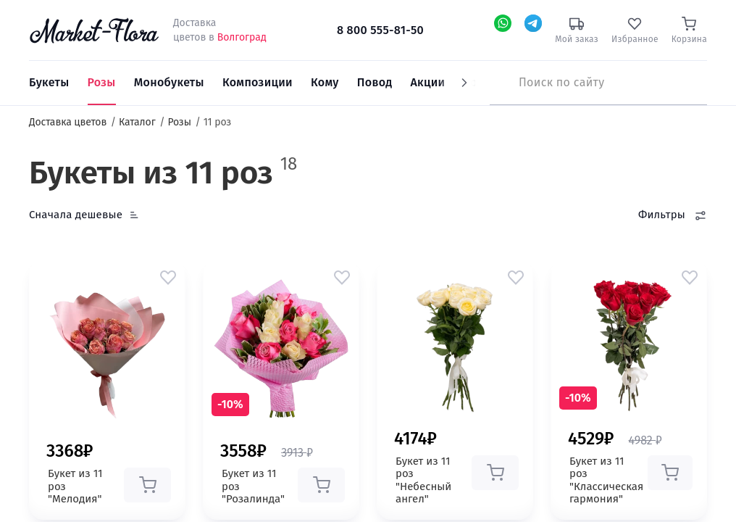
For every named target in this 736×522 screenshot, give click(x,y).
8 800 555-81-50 (380, 30)
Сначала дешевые (75, 214)
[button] (168, 277)
